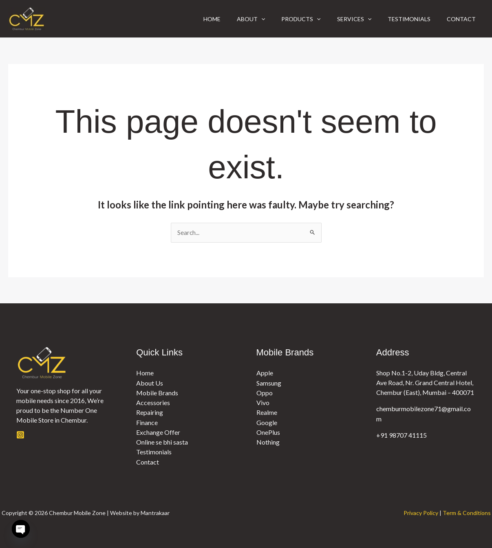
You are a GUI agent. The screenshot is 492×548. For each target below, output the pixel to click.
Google (266, 422)
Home (194, 18)
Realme (266, 412)
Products (289, 19)
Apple (264, 373)
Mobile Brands (157, 393)
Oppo (264, 393)
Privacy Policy (421, 512)
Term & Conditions (467, 512)
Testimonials (404, 18)
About (236, 19)
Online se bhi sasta (162, 441)
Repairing (149, 412)
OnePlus (268, 432)
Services (346, 19)
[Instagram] (20, 435)
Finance (147, 422)
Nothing (268, 441)
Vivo (262, 402)
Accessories (153, 402)
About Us (149, 383)
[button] (246, 19)
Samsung (268, 383)
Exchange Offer (158, 432)
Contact (459, 18)
